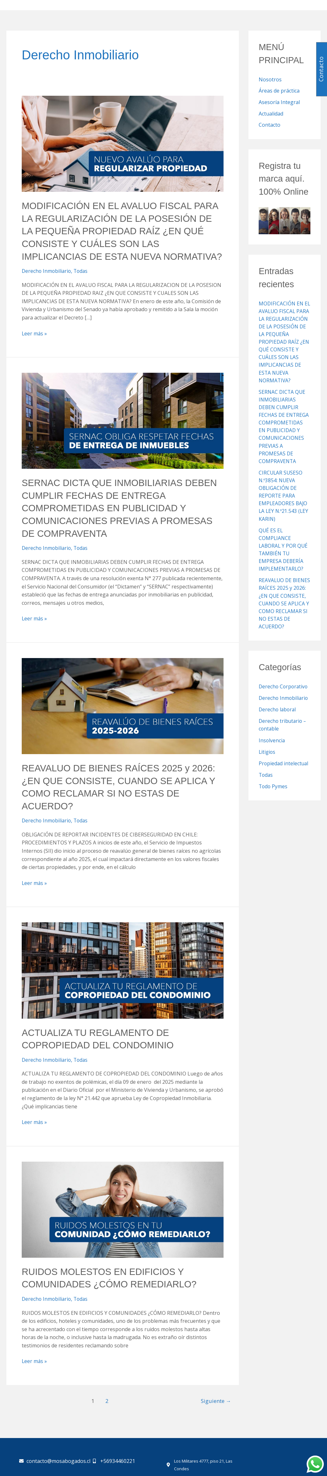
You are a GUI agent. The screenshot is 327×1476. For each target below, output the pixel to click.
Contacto (269, 125)
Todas (82, 282)
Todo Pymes (273, 792)
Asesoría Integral (279, 102)
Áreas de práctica (279, 90)
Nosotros (270, 79)
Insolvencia (272, 746)
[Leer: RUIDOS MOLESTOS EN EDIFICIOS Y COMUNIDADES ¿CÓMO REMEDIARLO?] (123, 1218)
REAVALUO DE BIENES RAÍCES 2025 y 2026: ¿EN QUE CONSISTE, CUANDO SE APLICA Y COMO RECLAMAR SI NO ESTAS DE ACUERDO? (284, 610)
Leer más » (35, 344)
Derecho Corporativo (284, 693)
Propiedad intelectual (284, 769)
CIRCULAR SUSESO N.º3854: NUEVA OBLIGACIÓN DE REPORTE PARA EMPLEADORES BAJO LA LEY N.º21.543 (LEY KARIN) (284, 502)
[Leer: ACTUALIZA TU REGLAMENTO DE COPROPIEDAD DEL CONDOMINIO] (123, 979)
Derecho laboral (278, 716)
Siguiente (215, 1409)
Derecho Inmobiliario (47, 282)
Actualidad (271, 113)
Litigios (267, 758)
